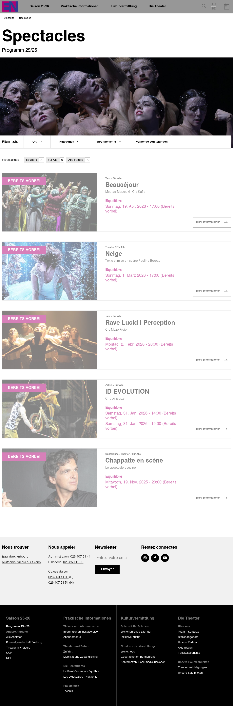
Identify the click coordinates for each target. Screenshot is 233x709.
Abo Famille (79, 160)
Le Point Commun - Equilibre (81, 674)
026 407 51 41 (80, 559)
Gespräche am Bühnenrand (138, 659)
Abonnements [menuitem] (109, 141)
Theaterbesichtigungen (192, 670)
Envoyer (107, 572)
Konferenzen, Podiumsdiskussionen (143, 665)
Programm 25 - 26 (17, 629)
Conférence (112, 456)
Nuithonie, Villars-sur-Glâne (21, 565)
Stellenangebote (188, 640)
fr (214, 4)
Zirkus (108, 387)
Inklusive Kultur (130, 640)
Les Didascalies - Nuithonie (80, 679)
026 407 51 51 (58, 585)
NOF (9, 661)
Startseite (9, 18)
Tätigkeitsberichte (189, 655)
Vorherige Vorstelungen (152, 141)
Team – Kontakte (188, 634)
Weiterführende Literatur (136, 634)
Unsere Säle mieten (190, 675)
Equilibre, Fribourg (15, 559)
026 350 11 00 (73, 565)
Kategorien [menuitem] (69, 141)
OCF (9, 655)
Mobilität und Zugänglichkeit (80, 659)
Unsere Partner (187, 645)
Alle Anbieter (14, 640)
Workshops (128, 654)
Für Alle (56, 160)
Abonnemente (72, 640)
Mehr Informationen (206, 223)
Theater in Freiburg (18, 650)
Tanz (107, 178)
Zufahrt (67, 654)
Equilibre (35, 160)
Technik (68, 694)
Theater (109, 248)
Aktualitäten (185, 650)
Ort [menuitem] (37, 141)
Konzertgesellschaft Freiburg (24, 645)
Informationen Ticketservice (80, 634)
